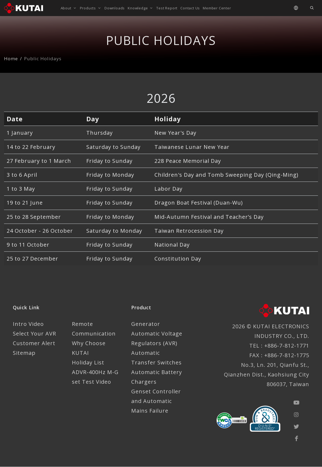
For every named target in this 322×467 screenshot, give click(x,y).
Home (11, 59)
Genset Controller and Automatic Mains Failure (156, 401)
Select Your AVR (34, 333)
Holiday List (88, 362)
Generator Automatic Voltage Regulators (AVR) (156, 334)
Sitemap (24, 353)
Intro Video (28, 324)
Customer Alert (34, 343)
